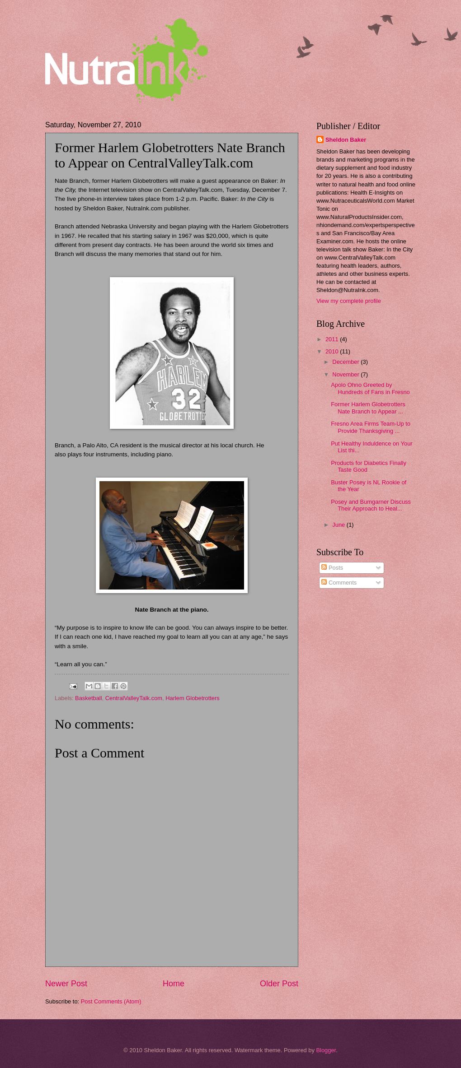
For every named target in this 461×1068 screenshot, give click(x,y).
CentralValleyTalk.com (133, 698)
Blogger (326, 1050)
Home (173, 983)
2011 (332, 339)
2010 (332, 351)
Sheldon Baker (345, 139)
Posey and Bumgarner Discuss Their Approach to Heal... (371, 505)
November (346, 374)
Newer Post (66, 983)
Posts (332, 567)
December (346, 361)
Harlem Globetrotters (192, 698)
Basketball (88, 698)
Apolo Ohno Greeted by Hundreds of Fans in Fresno (370, 388)
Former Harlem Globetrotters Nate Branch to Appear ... (368, 407)
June (339, 524)
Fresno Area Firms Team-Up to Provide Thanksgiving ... (370, 427)
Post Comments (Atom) (111, 1001)
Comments (339, 582)
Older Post (279, 983)
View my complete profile (348, 300)
